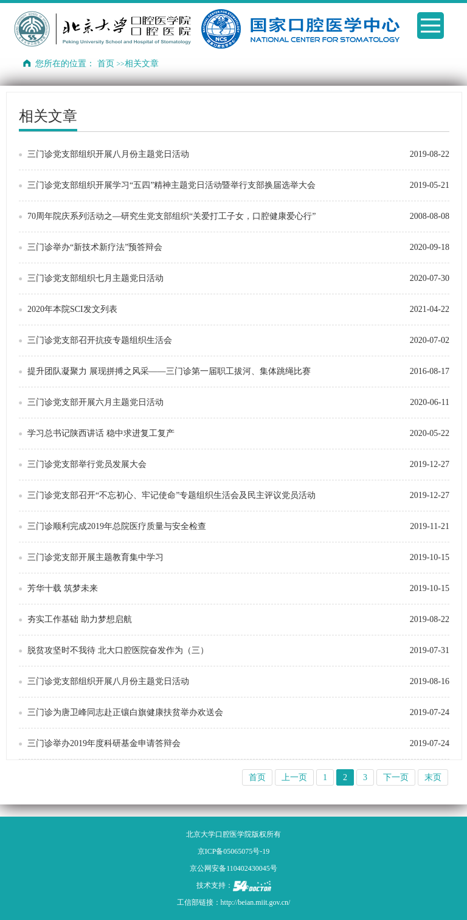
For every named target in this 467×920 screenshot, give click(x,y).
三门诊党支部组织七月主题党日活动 (95, 278)
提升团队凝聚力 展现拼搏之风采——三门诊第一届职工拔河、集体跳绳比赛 (169, 371)
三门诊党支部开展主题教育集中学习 (95, 557)
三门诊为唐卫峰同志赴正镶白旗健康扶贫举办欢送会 (125, 712)
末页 (432, 777)
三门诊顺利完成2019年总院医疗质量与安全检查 (116, 526)
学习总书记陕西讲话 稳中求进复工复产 (101, 433)
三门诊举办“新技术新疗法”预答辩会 (94, 247)
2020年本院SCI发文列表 (72, 309)
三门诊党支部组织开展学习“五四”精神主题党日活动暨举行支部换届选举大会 (171, 185)
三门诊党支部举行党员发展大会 (87, 464)
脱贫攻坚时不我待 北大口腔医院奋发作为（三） (118, 650)
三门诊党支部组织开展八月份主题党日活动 (108, 154)
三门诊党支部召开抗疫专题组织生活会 (99, 340)
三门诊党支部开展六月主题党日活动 (95, 402)
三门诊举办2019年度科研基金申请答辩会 (104, 743)
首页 (105, 63)
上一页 (294, 777)
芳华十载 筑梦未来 (62, 588)
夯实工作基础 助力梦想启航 (79, 619)
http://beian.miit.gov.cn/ (256, 902)
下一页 (396, 777)
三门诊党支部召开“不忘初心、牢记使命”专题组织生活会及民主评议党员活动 (171, 495)
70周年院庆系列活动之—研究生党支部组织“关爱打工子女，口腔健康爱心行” (171, 216)
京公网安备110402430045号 (233, 868)
